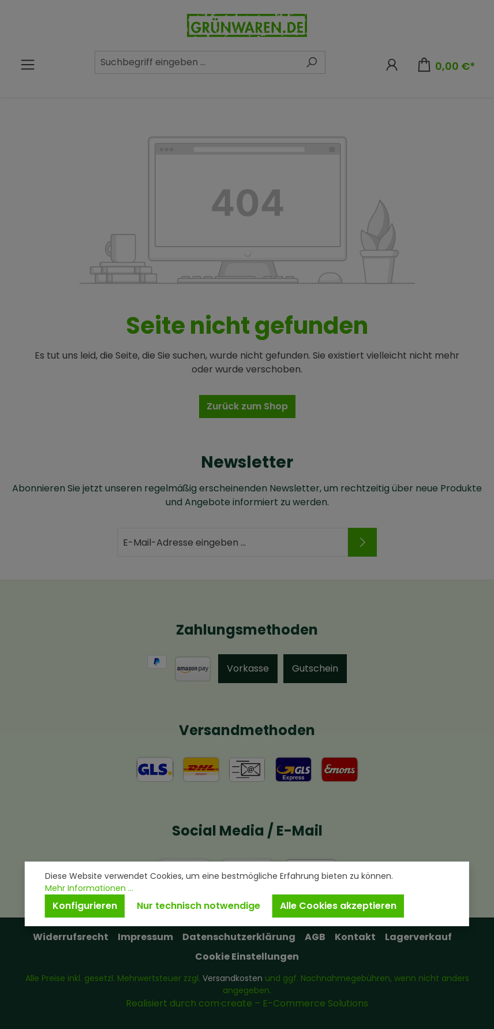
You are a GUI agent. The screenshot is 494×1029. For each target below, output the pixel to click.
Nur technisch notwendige (198, 905)
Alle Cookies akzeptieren (338, 905)
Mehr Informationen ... (89, 888)
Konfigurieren (85, 905)
